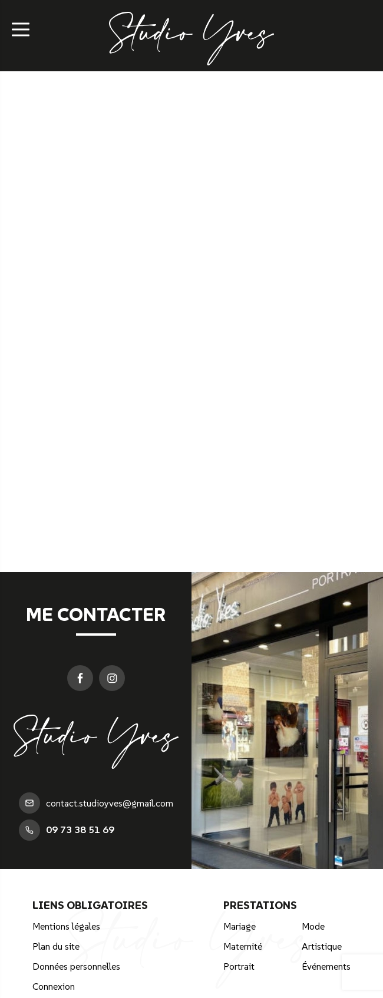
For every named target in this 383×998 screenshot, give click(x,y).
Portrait (239, 966)
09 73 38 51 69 (66, 830)
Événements (326, 966)
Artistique (322, 946)
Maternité (242, 946)
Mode (313, 926)
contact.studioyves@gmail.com (96, 803)
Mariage (239, 926)
